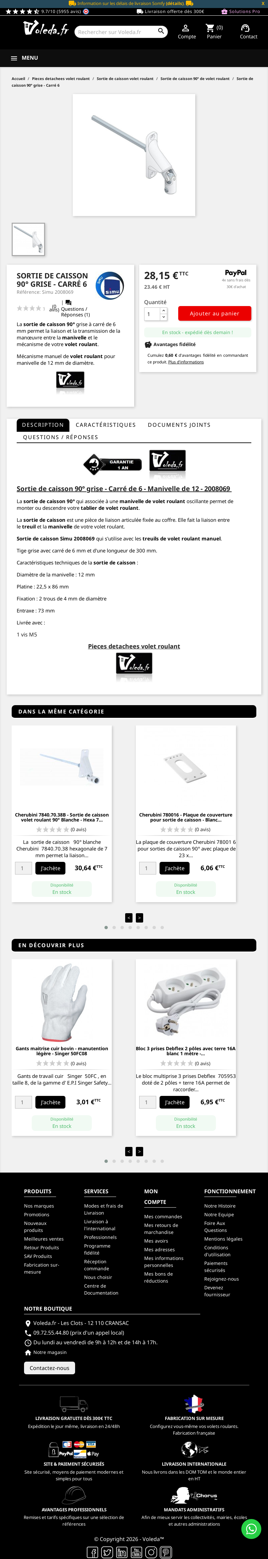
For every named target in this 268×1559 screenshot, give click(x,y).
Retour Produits (41, 1247)
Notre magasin (45, 1352)
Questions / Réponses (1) (75, 308)
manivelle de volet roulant (152, 501)
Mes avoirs (156, 1241)
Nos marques (39, 1206)
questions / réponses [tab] (60, 437)
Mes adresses (159, 1249)
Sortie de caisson (38, 538)
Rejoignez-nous (221, 1279)
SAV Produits (38, 1256)
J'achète (50, 868)
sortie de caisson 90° (49, 324)
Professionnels (100, 1237)
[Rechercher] (121, 32)
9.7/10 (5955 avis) (47, 11)
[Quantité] (152, 314)
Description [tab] (43, 424)
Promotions (36, 1214)
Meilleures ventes (44, 1239)
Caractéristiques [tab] (106, 424)
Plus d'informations (186, 362)
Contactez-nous (49, 1368)
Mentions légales (223, 1239)
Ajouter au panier (215, 313)
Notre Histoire (220, 1206)
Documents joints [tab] (179, 424)
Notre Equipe (219, 1214)
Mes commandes (163, 1216)
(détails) (175, 3)
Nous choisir (98, 1277)
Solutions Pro (240, 11)
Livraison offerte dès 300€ (170, 11)
